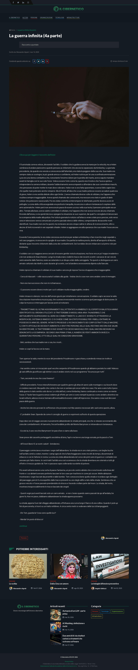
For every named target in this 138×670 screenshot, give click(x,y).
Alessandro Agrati (22, 52)
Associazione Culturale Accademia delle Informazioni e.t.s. (58, 666)
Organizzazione (46, 17)
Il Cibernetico (14, 17)
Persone (34, 17)
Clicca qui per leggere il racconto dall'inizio (37, 155)
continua (23, 526)
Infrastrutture (73, 17)
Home (13, 30)
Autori (25, 17)
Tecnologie (59, 17)
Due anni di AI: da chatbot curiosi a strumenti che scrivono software (74, 638)
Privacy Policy (69, 661)
